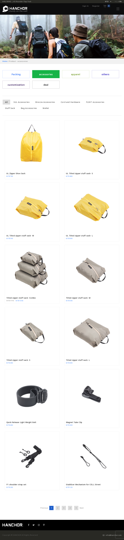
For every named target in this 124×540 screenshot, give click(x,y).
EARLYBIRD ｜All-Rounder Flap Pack (16, 1)
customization (16, 84)
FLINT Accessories (95, 102)
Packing (16, 74)
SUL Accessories (22, 102)
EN (121, 1)
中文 (116, 1)
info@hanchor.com (112, 535)
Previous (44, 508)
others (105, 74)
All (6, 102)
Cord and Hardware (70, 102)
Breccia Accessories (45, 102)
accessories (46, 74)
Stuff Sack (10, 108)
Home (4, 61)
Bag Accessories (29, 108)
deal (45, 84)
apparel (75, 74)
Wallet (46, 108)
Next (82, 508)
